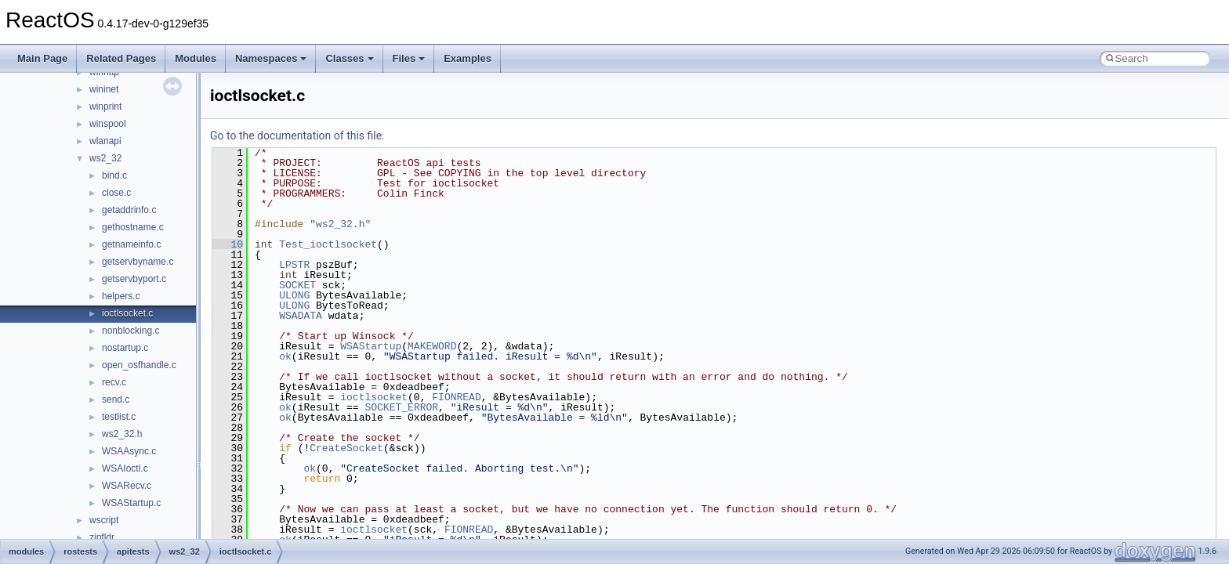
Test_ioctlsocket (328, 244)
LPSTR (294, 265)
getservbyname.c (137, 261)
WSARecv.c (126, 485)
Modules (195, 58)
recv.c (114, 382)
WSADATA (300, 316)
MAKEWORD (432, 346)
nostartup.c (125, 347)
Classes (349, 58)
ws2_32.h (122, 433)
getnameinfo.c (131, 244)
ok (285, 356)
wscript (103, 520)
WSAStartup (370, 346)
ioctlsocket (374, 397)
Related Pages (121, 58)
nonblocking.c (130, 330)
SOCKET (297, 285)
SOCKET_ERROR (401, 407)
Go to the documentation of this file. (297, 135)
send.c (115, 399)
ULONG (294, 295)
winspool (107, 123)
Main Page (42, 58)
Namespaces (271, 58)
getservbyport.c (134, 278)
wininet (103, 89)
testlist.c (119, 416)
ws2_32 (105, 158)
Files (409, 58)
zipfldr (101, 537)
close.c (116, 192)
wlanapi (105, 141)
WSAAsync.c (129, 451)
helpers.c (121, 296)
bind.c (114, 175)
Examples (467, 58)
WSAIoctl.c (125, 468)
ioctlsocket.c (127, 313)
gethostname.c (133, 227)
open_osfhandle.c (139, 365)
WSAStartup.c (131, 502)
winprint (105, 106)
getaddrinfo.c (129, 209)
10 (227, 244)
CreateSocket (346, 448)
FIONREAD (456, 397)
